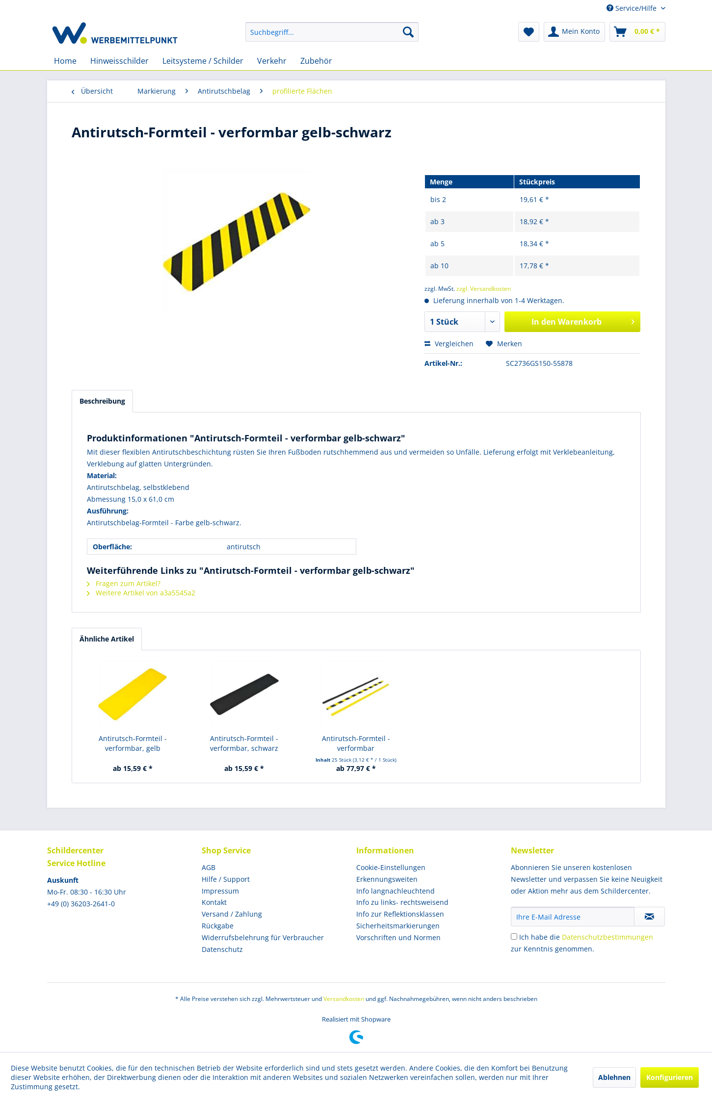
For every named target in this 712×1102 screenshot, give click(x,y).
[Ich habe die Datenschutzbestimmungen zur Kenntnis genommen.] (514, 936)
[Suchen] (408, 32)
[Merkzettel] (528, 32)
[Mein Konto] (574, 32)
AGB (208, 867)
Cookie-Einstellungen (390, 867)
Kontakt (214, 902)
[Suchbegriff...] (332, 32)
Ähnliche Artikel (106, 638)
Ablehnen (614, 1077)
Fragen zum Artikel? (123, 583)
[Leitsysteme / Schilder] (203, 60)
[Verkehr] (271, 60)
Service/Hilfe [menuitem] (633, 8)
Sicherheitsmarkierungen (398, 925)
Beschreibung (102, 401)
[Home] (65, 60)
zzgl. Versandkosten (483, 288)
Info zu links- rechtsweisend (402, 902)
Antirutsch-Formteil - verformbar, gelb (133, 743)
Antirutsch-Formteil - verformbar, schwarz (244, 743)
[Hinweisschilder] (119, 60)
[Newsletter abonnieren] (649, 916)
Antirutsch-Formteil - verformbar (356, 743)
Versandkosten (343, 999)
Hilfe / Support (226, 879)
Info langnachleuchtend (395, 891)
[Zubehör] (316, 60)
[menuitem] (332, 32)
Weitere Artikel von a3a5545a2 (141, 592)
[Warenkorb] (637, 32)
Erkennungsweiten (387, 879)
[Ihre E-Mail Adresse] (572, 916)
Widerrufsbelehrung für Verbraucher (263, 937)
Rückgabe (218, 925)
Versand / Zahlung (232, 914)
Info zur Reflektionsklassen (400, 914)
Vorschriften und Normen (398, 937)
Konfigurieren (669, 1077)
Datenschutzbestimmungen (607, 937)
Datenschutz (222, 949)
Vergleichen (449, 343)
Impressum (220, 891)
